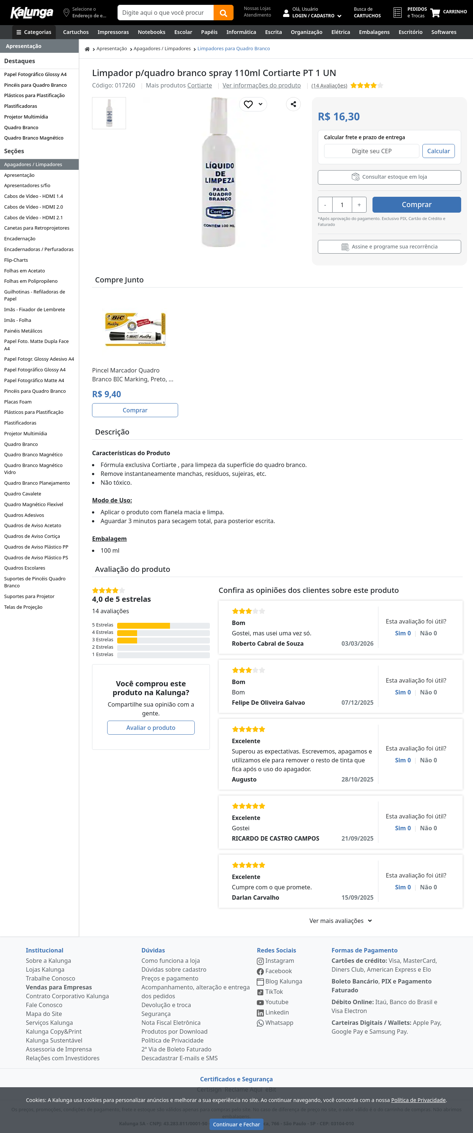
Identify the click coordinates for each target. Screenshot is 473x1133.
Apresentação (19, 175)
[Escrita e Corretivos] (273, 32)
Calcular (438, 151)
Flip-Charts (16, 260)
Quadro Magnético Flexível (33, 504)
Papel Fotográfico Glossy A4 (35, 74)
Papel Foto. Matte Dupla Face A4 (36, 344)
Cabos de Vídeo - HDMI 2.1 (33, 217)
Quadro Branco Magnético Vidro (33, 468)
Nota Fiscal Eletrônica (171, 1023)
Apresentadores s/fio (27, 185)
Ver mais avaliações (341, 921)
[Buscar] (224, 12)
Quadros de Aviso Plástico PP (36, 546)
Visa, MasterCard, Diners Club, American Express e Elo (384, 965)
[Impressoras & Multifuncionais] (113, 32)
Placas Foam (18, 401)
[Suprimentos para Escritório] (410, 32)
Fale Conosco (44, 1005)
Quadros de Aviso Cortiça (32, 536)
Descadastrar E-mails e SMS (180, 1058)
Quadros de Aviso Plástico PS (36, 557)
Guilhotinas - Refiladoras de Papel (34, 295)
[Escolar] (183, 32)
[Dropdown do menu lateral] (39, 46)
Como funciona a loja (171, 961)
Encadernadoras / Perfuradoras (39, 249)
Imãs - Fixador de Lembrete (34, 309)
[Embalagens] (374, 32)
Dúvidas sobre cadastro (174, 969)
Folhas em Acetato (24, 270)
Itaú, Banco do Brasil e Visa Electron (384, 1006)
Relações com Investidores (62, 1058)
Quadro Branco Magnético (34, 137)
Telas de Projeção (23, 607)
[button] (109, 113)
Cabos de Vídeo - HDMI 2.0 (33, 206)
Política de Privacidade (173, 1040)
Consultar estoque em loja (389, 177)
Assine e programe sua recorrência (389, 247)
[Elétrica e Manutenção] (341, 32)
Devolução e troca (166, 1005)
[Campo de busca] (166, 12)
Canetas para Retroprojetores (36, 227)
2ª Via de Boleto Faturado (177, 1049)
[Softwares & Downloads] (444, 32)
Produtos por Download (175, 1031)
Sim (403, 633)
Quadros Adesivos (24, 515)
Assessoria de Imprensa (59, 1049)
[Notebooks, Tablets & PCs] (151, 32)
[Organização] (306, 32)
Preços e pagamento (170, 978)
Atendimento (257, 15)
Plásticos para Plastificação (34, 95)
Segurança (156, 1014)
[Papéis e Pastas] (209, 32)
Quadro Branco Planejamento (37, 483)
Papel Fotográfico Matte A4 (34, 380)
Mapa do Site (44, 1014)
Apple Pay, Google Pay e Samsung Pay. (386, 1027)
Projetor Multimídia (26, 116)
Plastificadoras (20, 106)
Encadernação (19, 238)
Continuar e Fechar (236, 1124)
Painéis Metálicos (23, 330)
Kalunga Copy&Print (54, 1031)
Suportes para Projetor (29, 596)
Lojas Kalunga (45, 969)
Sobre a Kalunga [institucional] (48, 961)
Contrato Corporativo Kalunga (67, 996)
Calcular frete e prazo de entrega (364, 137)
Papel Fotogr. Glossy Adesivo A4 (39, 359)
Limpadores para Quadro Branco (233, 48)
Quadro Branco (21, 127)
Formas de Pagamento (364, 950)
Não (428, 633)
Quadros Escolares (24, 567)
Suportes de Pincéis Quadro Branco (34, 582)
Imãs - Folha (17, 320)
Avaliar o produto (151, 728)
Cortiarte (199, 85)
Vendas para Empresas (59, 987)
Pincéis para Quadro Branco (35, 85)
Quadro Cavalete (22, 493)
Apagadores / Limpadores (33, 164)
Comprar (417, 204)
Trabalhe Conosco (50, 978)
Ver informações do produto (262, 85)
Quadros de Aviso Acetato (32, 525)
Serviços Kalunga (49, 1023)
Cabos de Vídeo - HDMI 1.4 (33, 196)
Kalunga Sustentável (54, 1040)
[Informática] (241, 32)
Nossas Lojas (257, 8)
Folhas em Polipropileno (31, 281)
